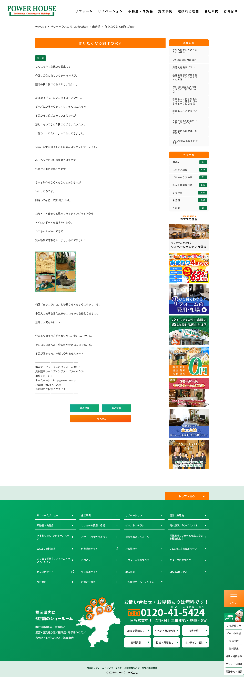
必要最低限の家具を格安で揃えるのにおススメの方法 (185, 77)
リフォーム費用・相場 (93, 525)
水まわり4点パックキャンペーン (53, 537)
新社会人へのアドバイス (185, 112)
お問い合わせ (88, 581)
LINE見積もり (234, 625)
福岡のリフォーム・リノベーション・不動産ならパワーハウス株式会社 (122, 667)
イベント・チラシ (134, 525)
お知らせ (86, 560)
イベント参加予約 (165, 630)
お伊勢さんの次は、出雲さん (185, 132)
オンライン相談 (234, 663)
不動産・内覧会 (45, 525)
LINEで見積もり (136, 630)
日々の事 (189, 192)
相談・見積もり (234, 656)
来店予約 (234, 641)
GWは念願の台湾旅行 (184, 59)
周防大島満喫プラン (183, 67)
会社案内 (41, 581)
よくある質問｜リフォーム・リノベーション (53, 560)
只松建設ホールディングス (139, 581)
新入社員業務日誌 (189, 185)
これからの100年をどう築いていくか (184, 122)
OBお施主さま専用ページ (183, 548)
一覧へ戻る (100, 418)
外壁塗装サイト (89, 548)
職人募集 (130, 571)
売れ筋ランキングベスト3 (183, 525)
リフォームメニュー (47, 515)
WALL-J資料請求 (46, 548)
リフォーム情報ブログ (137, 560)
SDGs (189, 162)
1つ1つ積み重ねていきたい (185, 141)
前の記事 (84, 408)
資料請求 (234, 648)
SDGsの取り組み (179, 571)
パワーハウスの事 (189, 177)
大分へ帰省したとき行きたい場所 (185, 51)
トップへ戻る (187, 496)
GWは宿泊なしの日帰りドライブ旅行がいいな (185, 89)
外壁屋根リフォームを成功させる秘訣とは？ (186, 537)
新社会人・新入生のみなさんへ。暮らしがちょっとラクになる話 (185, 101)
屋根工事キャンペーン (137, 537)
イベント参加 (234, 633)
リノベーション (133, 515)
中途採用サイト (89, 571)
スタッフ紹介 (189, 170)
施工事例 (86, 515)
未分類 (189, 200)
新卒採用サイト (45, 571)
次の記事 (116, 408)
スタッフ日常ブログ (180, 560)
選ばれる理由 (177, 515)
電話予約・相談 (234, 671)
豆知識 (189, 208)
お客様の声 (131, 548)
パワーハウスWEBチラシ (94, 537)
